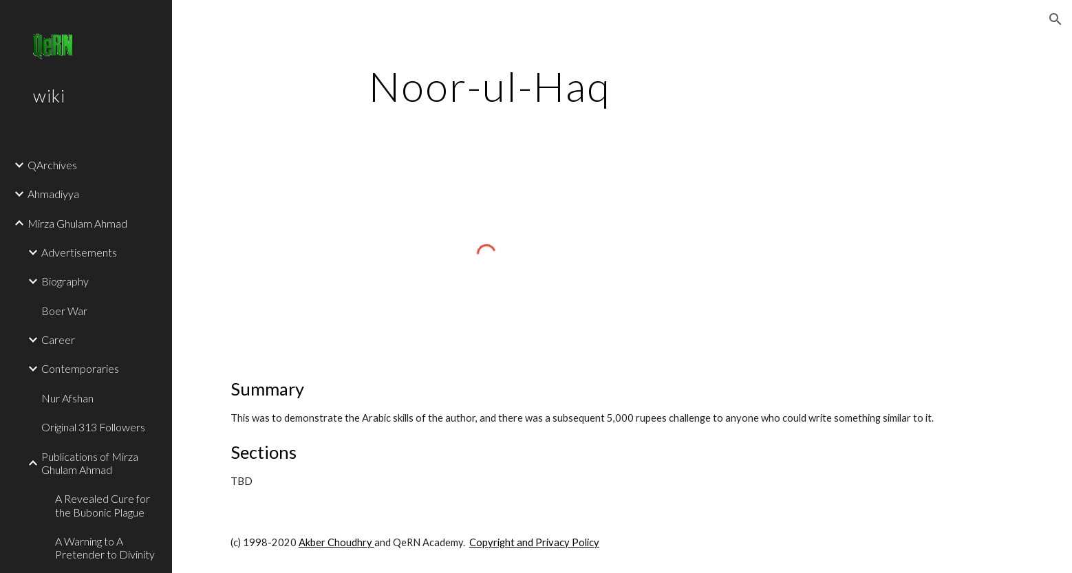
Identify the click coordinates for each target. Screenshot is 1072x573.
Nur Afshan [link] (67, 397)
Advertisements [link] (79, 252)
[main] (490, 86)
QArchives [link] (52, 164)
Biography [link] (65, 281)
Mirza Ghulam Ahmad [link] (77, 223)
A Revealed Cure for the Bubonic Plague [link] (102, 505)
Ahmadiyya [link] (53, 193)
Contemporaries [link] (80, 368)
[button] (1055, 19)
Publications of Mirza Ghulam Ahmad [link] (89, 463)
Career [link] (58, 339)
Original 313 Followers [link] (93, 426)
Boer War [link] (64, 310)
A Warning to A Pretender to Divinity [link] (105, 547)
